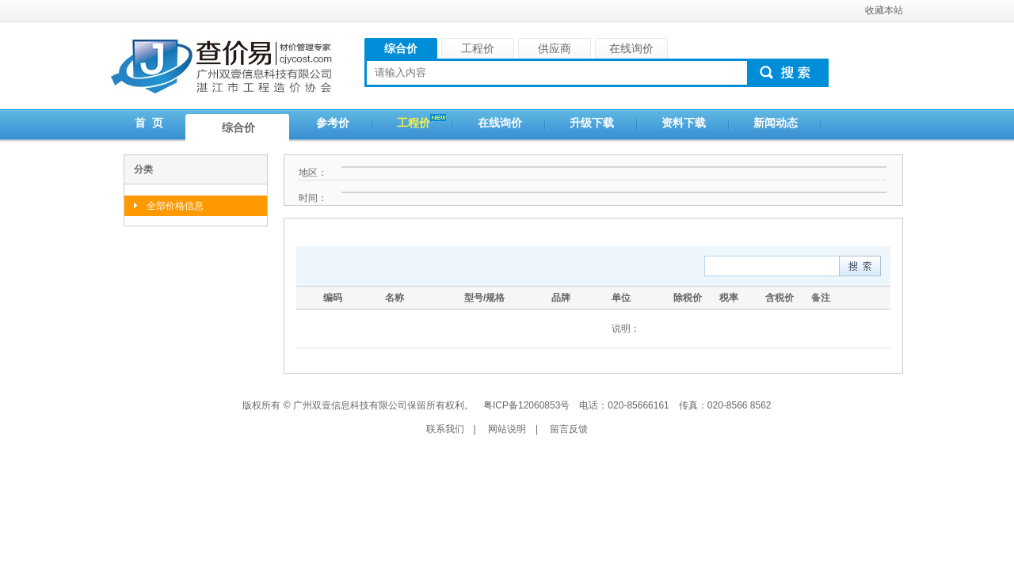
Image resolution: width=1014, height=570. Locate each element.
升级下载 (592, 122)
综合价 (238, 127)
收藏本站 (884, 10)
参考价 (332, 122)
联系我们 (445, 429)
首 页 (149, 122)
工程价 (413, 122)
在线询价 (500, 122)
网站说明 (507, 429)
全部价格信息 (175, 205)
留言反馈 (569, 429)
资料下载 (683, 122)
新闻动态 (775, 122)
